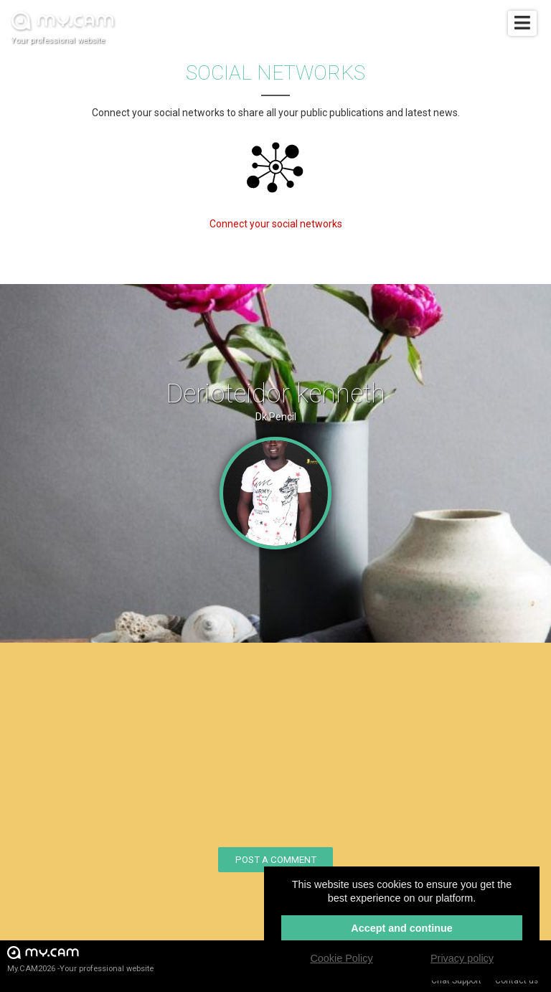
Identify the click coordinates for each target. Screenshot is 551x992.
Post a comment (275, 859)
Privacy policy (462, 958)
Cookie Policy (341, 958)
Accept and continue (402, 928)
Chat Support (456, 981)
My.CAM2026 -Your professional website (80, 958)
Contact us (516, 981)
